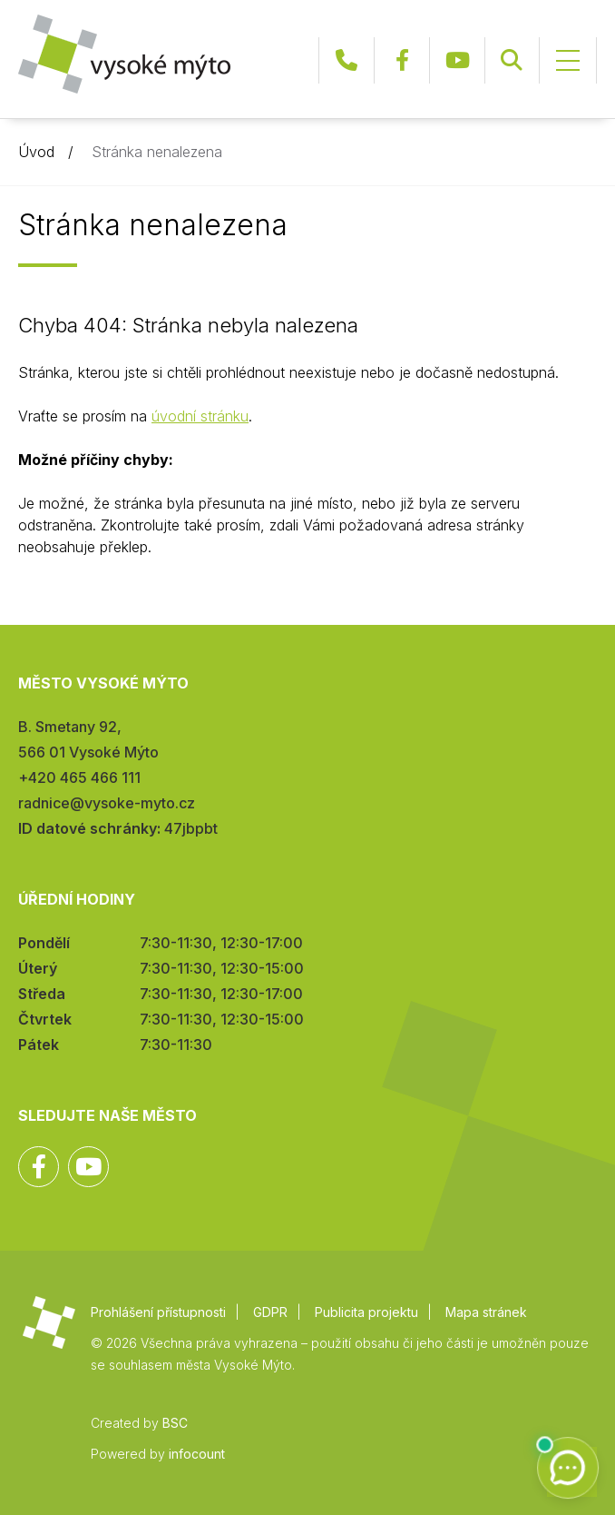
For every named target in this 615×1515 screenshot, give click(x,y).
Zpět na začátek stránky (547, 1447)
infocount (197, 1453)
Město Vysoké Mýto (124, 54)
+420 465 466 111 (346, 60)
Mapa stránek (486, 1312)
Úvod (36, 152)
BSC (175, 1423)
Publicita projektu (366, 1312)
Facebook (402, 60)
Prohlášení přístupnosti (158, 1312)
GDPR (270, 1312)
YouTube (457, 60)
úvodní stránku (200, 416)
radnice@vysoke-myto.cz (106, 803)
